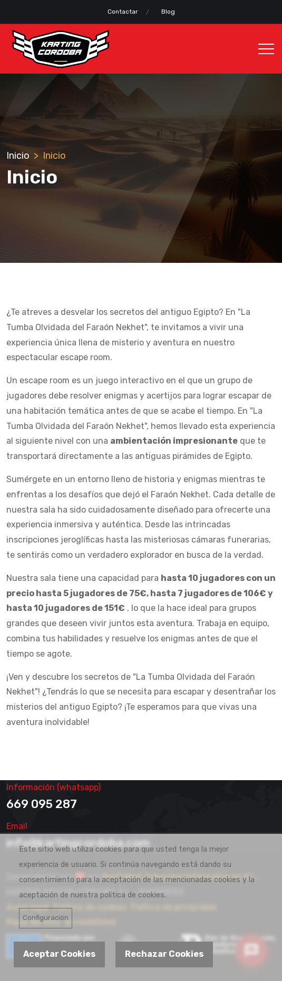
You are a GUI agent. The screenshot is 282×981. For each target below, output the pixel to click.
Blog (168, 11)
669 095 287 (41, 804)
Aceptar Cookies (59, 954)
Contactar (123, 11)
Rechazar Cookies (164, 954)
